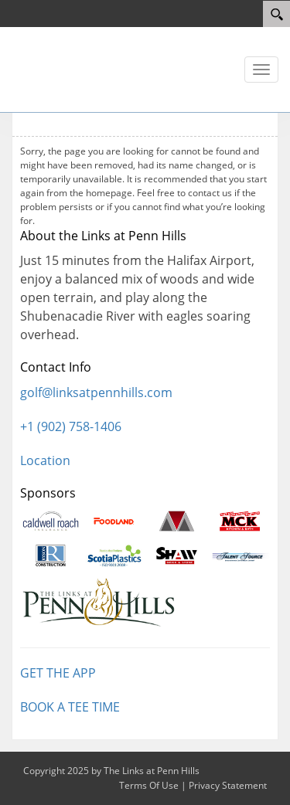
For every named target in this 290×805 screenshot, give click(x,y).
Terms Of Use (149, 785)
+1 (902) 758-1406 (70, 426)
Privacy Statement (228, 785)
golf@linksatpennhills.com (96, 392)
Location (45, 460)
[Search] (276, 14)
